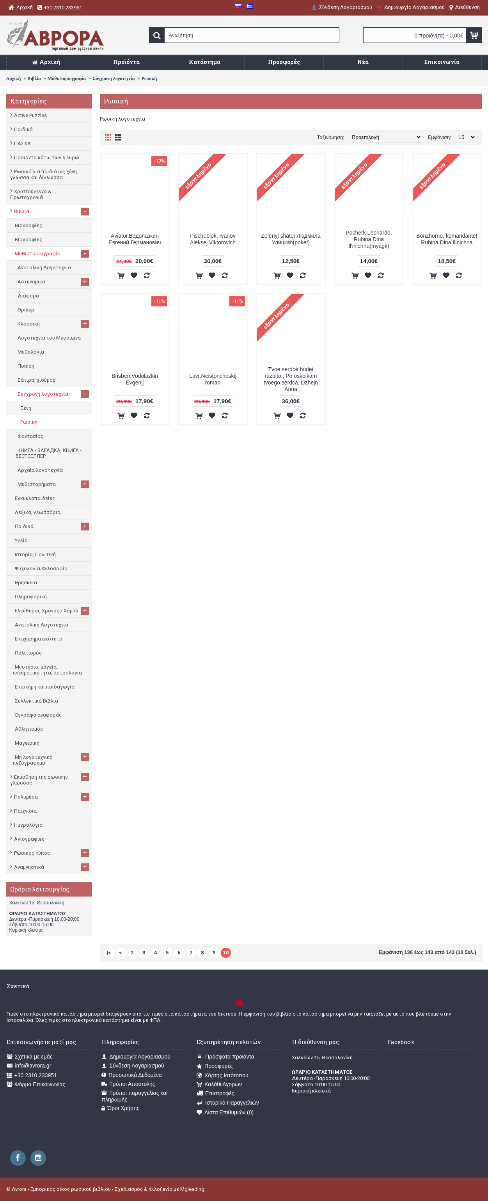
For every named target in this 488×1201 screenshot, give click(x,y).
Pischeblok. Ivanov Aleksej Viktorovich (213, 239)
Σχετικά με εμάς (30, 1056)
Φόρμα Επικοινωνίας (36, 1084)
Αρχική (13, 78)
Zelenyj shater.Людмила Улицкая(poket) (291, 239)
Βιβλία (34, 78)
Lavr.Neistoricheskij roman (212, 379)
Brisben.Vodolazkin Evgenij (135, 379)
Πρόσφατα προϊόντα (225, 1056)
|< (109, 952)
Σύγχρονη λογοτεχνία (113, 78)
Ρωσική (149, 78)
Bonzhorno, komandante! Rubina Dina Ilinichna (446, 239)
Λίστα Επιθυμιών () (225, 1112)
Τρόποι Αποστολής (128, 1084)
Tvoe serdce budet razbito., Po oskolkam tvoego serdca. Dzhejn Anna (291, 379)
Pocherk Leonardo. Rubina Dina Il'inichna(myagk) (369, 239)
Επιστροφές (215, 1093)
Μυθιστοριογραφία (67, 78)
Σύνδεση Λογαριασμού (132, 1065)
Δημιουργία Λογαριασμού (135, 1056)
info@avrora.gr (29, 1065)
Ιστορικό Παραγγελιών (228, 1103)
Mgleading (192, 1189)
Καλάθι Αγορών (219, 1084)
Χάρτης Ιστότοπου (222, 1075)
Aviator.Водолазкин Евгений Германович (134, 239)
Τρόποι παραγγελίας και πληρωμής (134, 1096)
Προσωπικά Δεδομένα (131, 1075)
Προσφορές (214, 1066)
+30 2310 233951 (32, 1075)
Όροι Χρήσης (120, 1108)
